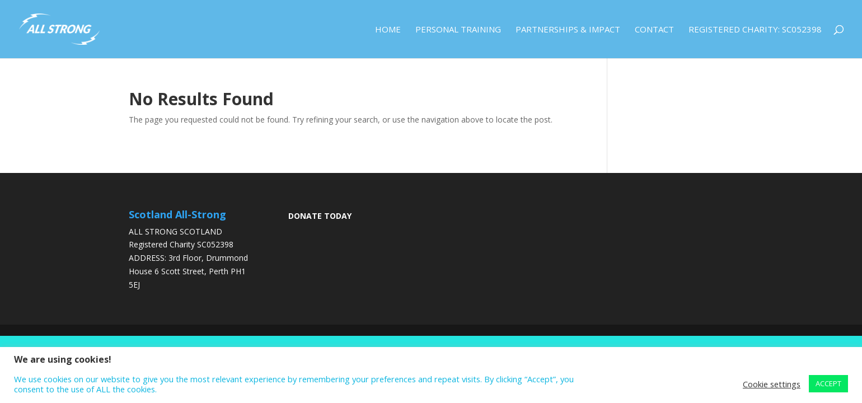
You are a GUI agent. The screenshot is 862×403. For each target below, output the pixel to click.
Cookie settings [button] (771, 384)
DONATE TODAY (320, 215)
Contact (654, 30)
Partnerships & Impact (568, 30)
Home (388, 30)
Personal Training (458, 30)
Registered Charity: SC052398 (755, 30)
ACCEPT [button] (828, 383)
